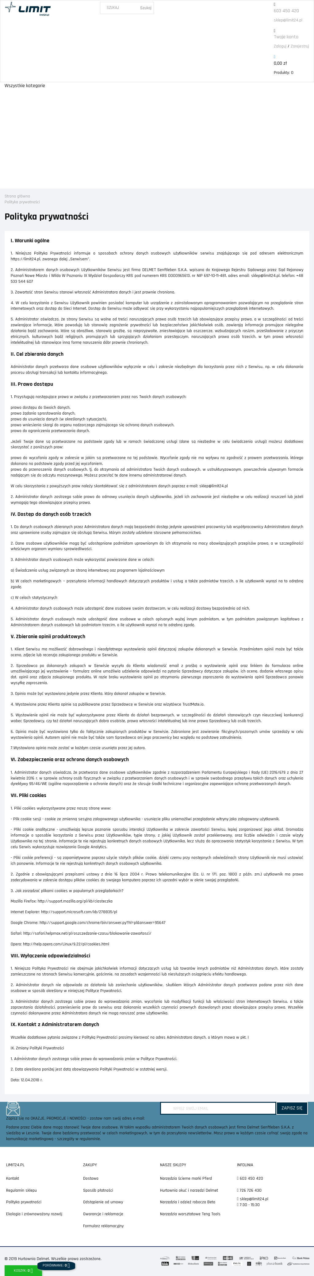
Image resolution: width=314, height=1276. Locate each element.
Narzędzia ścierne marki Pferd (186, 1178)
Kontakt (12, 1178)
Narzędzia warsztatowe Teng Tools (190, 1214)
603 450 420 (286, 11)
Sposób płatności (98, 1190)
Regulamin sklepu (21, 1190)
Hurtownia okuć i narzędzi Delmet (189, 1190)
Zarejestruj (300, 46)
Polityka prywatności (23, 1202)
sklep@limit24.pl (288, 20)
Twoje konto (286, 37)
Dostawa (90, 1178)
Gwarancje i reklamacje (103, 1214)
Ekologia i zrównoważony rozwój (34, 1214)
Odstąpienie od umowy (103, 1202)
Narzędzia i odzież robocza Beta (187, 1202)
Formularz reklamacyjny (103, 1226)
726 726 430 (249, 1190)
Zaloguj (280, 46)
